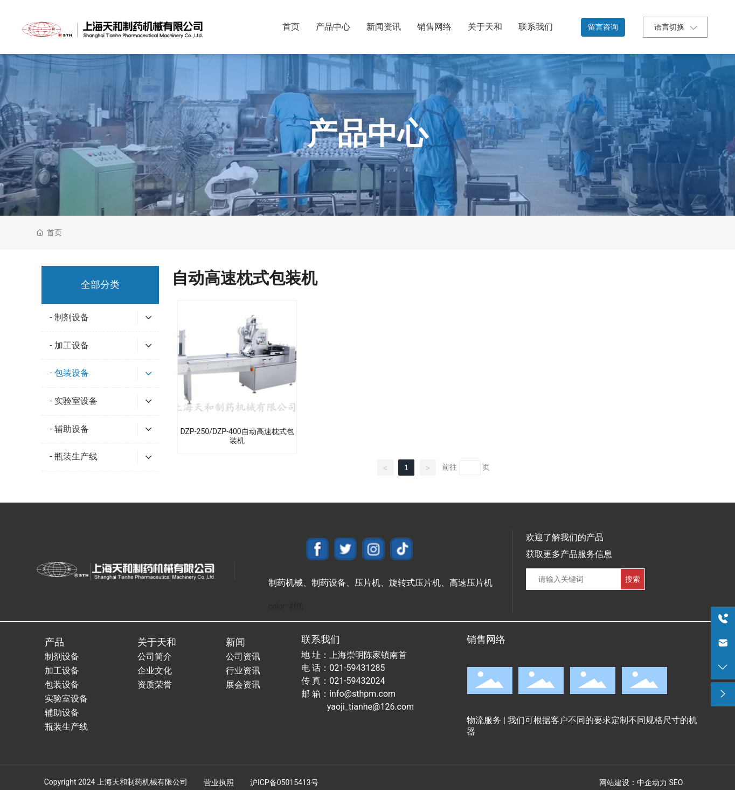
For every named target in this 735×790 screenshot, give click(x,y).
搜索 (632, 579)
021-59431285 (357, 668)
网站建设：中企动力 (633, 782)
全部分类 (100, 284)
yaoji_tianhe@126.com (370, 707)
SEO (676, 782)
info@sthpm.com (362, 694)
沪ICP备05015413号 (284, 782)
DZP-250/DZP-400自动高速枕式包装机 (237, 436)
